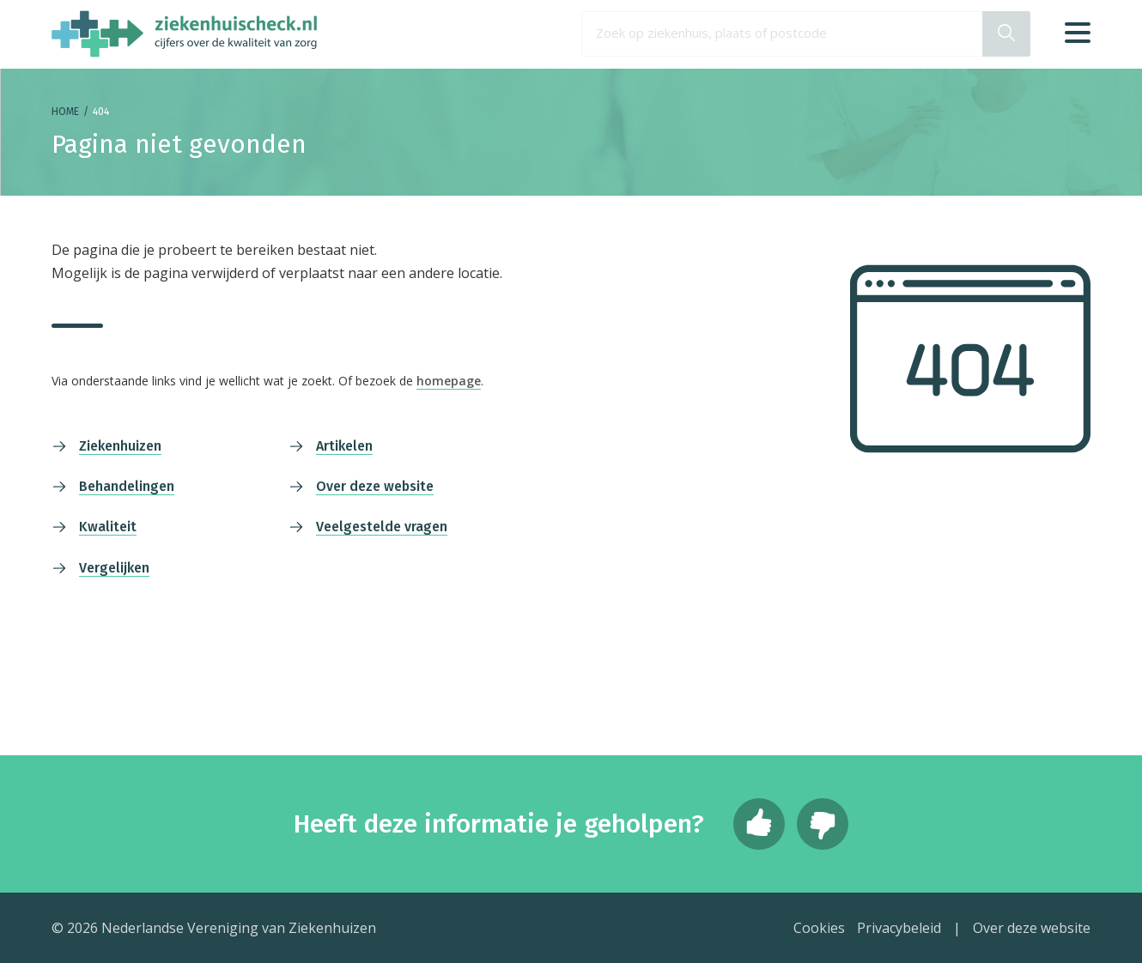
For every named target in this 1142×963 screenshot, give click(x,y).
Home (65, 112)
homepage (448, 380)
